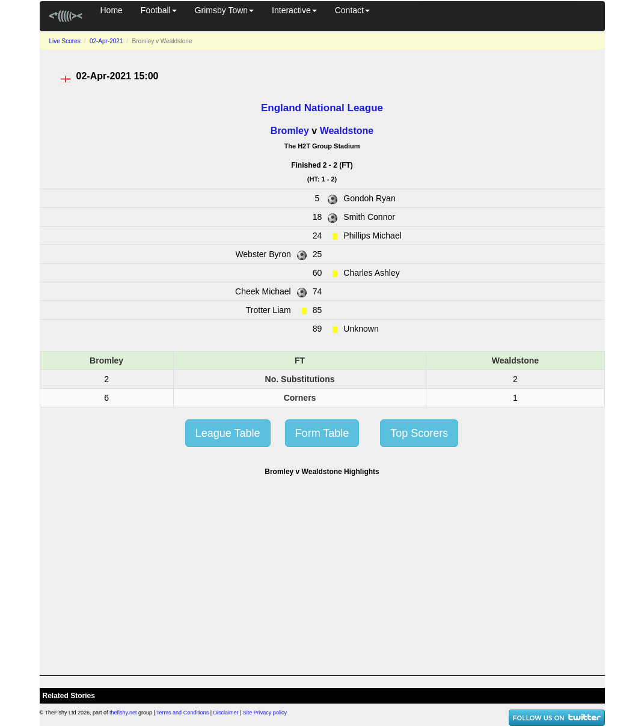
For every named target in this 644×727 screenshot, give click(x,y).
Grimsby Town (224, 10)
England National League (322, 108)
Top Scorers (419, 433)
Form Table (322, 433)
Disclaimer (226, 713)
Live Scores (65, 41)
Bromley (290, 131)
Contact (352, 10)
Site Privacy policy (265, 713)
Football (159, 10)
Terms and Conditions (182, 713)
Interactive (294, 10)
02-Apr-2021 (106, 41)
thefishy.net (122, 713)
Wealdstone (347, 131)
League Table (227, 433)
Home (111, 10)
